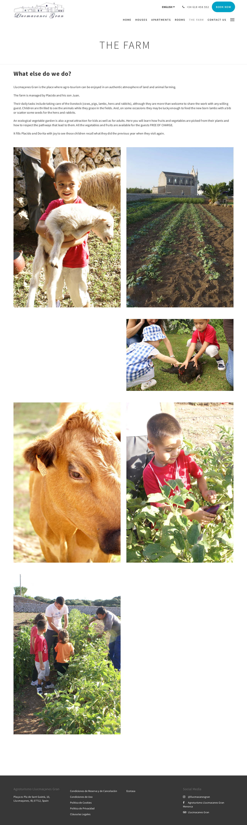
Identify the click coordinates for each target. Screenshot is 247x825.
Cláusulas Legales (80, 814)
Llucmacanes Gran (196, 812)
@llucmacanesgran (196, 797)
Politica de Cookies (81, 802)
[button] (232, 19)
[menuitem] (128, 20)
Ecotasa (130, 791)
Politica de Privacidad (82, 808)
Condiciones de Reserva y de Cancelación (93, 791)
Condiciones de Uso (81, 797)
